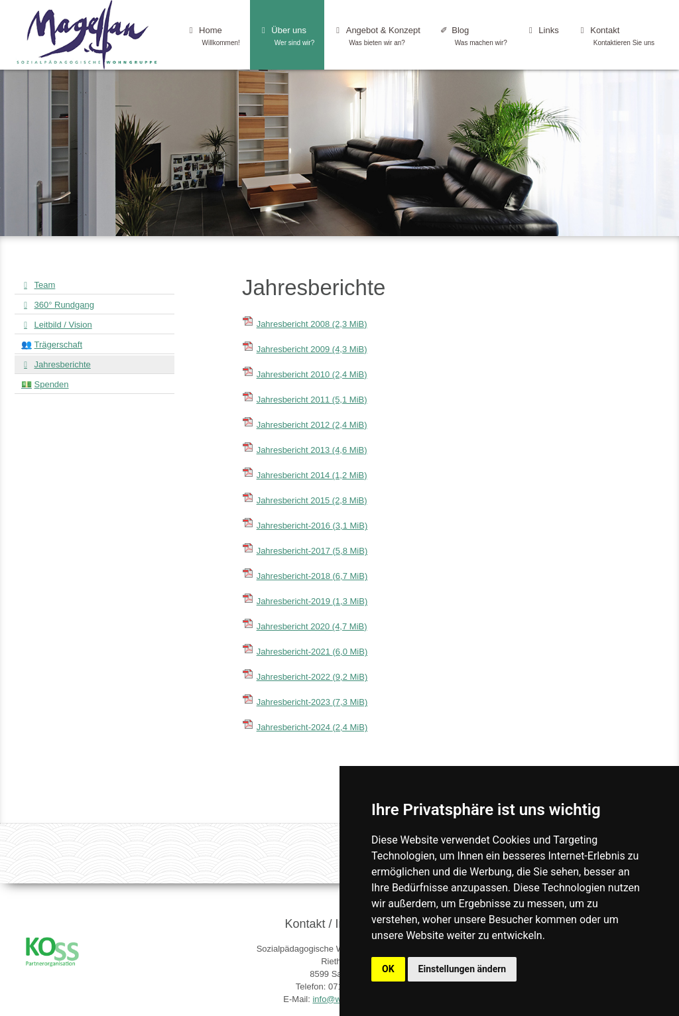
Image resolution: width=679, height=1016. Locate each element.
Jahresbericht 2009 (312, 349)
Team (45, 285)
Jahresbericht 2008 (312, 324)
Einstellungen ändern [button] (462, 969)
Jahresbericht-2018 (312, 576)
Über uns (287, 36)
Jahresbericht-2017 (312, 551)
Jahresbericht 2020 (312, 626)
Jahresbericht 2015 (312, 500)
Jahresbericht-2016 (312, 526)
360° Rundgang (64, 305)
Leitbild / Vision (63, 325)
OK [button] (388, 969)
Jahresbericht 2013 (312, 450)
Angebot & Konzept (377, 36)
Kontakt (616, 36)
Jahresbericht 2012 (312, 425)
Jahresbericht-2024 (312, 727)
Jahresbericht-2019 (312, 601)
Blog (473, 36)
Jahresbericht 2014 (312, 475)
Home (214, 36)
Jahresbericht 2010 (312, 374)
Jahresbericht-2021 (312, 652)
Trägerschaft (58, 344)
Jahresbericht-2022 (312, 677)
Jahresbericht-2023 (312, 702)
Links (543, 36)
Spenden (51, 384)
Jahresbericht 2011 (312, 400)
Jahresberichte (62, 364)
